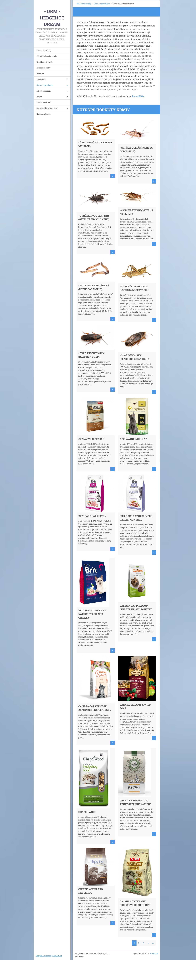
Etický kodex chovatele (46, 56)
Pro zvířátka (138, 96)
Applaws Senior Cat (133, 439)
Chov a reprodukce (44, 85)
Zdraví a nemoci (43, 91)
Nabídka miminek (44, 62)
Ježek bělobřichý (43, 50)
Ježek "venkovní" (44, 102)
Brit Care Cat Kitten (92, 516)
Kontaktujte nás (43, 114)
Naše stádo (41, 79)
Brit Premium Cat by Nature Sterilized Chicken (92, 614)
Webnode (154, 953)
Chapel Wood (87, 812)
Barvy (39, 96)
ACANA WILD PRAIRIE (91, 439)
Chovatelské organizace (46, 108)
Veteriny (40, 73)
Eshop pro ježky (43, 67)
